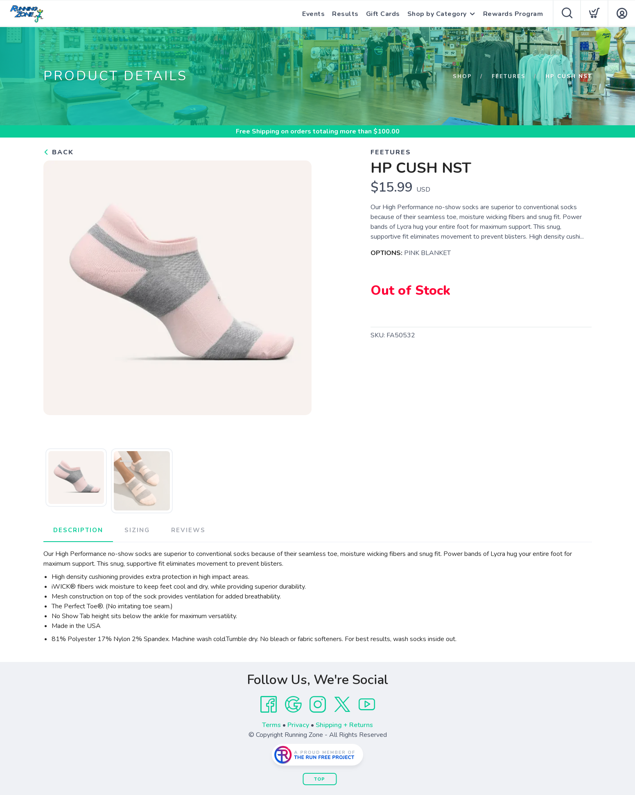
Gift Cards (383, 13)
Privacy (298, 725)
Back (58, 152)
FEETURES (509, 76)
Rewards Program (513, 13)
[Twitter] (342, 704)
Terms (271, 725)
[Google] (293, 704)
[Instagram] (317, 704)
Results (345, 13)
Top (319, 779)
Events (313, 13)
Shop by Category (437, 13)
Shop (462, 76)
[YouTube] (367, 704)
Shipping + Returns (344, 725)
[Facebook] (268, 704)
